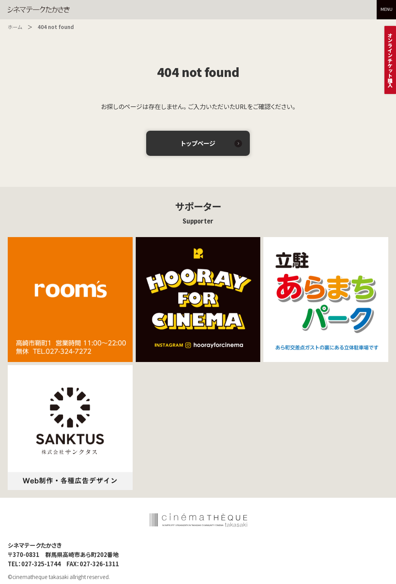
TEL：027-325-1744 (34, 565)
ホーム (15, 27)
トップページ (198, 143)
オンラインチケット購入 (390, 60)
